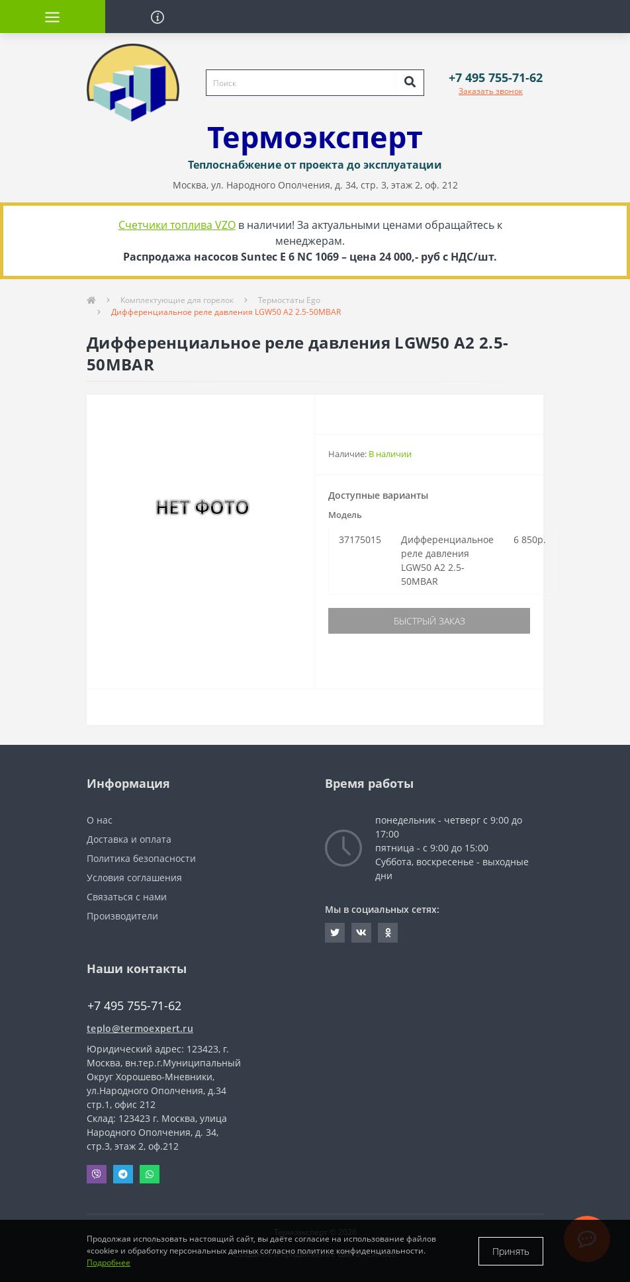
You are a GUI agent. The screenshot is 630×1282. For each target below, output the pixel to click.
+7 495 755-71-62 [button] (134, 1005)
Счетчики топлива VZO (177, 225)
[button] (495, 77)
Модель (345, 515)
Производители (122, 916)
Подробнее (108, 1262)
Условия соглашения (134, 877)
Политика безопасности (141, 858)
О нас (99, 820)
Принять (510, 1251)
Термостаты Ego (289, 300)
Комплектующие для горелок (177, 300)
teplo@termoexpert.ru (140, 1028)
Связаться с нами (127, 896)
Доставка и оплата (129, 839)
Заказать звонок (491, 91)
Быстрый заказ (429, 621)
